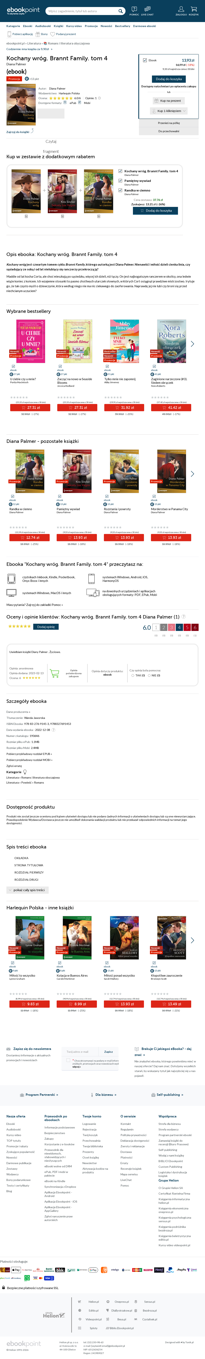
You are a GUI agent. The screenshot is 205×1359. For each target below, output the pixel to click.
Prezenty (88, 1151)
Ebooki (27, 26)
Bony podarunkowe (18, 1180)
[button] (192, 343)
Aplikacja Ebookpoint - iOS (60, 1201)
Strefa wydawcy (169, 1129)
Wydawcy (12, 1174)
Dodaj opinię (46, 627)
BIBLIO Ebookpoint (171, 1161)
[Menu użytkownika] (181, 11)
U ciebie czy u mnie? (23, 379)
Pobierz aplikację (22, 34)
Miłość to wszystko (22, 975)
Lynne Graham (17, 978)
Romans (39, 782)
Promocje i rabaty (17, 1146)
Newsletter (89, 1163)
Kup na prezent (170, 100)
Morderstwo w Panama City (169, 509)
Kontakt (126, 1123)
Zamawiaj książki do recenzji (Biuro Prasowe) (174, 1142)
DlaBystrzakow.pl (122, 1310)
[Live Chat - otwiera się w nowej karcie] (147, 11)
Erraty (124, 1163)
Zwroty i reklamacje (133, 1146)
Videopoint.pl (94, 1319)
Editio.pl (93, 1310)
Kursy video (74, 26)
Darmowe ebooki (144, 26)
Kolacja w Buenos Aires (72, 975)
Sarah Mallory (111, 978)
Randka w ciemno (137, 190)
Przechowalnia (91, 1140)
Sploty (93, 1328)
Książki (58, 26)
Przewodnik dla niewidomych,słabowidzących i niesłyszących (54, 1155)
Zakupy (49, 1138)
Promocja (14, 79)
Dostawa (126, 1151)
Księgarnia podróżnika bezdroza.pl (172, 1228)
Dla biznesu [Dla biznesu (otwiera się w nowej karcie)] (104, 1095)
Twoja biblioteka (92, 1146)
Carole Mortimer (66, 978)
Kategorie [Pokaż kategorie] (13, 26)
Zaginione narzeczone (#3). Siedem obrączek (169, 380)
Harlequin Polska (69, 93)
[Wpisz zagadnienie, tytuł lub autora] (80, 11)
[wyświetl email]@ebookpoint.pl (108, 1345)
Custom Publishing (170, 1166)
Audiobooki (43, 26)
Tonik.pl (189, 1342)
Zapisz (108, 1051)
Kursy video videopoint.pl (174, 1245)
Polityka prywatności (133, 1135)
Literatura (12, 777)
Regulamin (127, 1129)
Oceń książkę (90, 1157)
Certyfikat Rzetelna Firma (174, 1193)
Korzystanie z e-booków (59, 1144)
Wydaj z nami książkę (171, 1155)
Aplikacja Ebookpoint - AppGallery (58, 1208)
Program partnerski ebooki (175, 1135)
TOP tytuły (13, 1140)
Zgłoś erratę (14, 766)
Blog (9, 1191)
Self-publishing (168, 1149)
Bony (44, 34)
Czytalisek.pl (149, 1319)
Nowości (106, 26)
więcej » (76, 1066)
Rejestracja (89, 1129)
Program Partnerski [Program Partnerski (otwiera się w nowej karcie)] (40, 1095)
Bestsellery (122, 26)
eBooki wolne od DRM (58, 1166)
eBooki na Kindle (54, 1181)
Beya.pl (122, 1319)
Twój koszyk (90, 1135)
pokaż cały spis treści (29, 890)
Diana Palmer (57, 88)
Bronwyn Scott (159, 978)
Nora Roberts (158, 385)
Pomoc (56, 604)
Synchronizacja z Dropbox (60, 1186)
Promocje (91, 26)
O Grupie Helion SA (171, 1188)
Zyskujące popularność (20, 1151)
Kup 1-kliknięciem (169, 111)
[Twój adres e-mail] (82, 1051)
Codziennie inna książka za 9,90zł (27, 49)
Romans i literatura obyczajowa (40, 777)
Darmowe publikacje (18, 1163)
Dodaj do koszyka (169, 79)
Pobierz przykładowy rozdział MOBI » (29, 760)
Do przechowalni (169, 131)
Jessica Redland (65, 385)
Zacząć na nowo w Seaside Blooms (74, 380)
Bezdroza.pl (150, 1310)
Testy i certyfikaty (17, 1185)
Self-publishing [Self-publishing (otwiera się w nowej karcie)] (168, 1095)
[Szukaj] (121, 11)
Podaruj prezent (66, 34)
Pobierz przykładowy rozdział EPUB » (29, 754)
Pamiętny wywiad (138, 180)
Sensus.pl (149, 1301)
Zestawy (11, 1168)
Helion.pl (94, 1301)
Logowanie (89, 1123)
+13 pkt (34, 79)
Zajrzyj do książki (17, 132)
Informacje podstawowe (59, 1127)
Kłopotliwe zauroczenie (166, 975)
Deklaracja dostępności (135, 1140)
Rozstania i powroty (117, 509)
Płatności (126, 1157)
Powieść (26, 782)
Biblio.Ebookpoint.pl (122, 1328)
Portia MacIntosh (19, 382)
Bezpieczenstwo (54, 1133)
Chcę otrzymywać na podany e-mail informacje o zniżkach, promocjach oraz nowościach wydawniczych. (98, 1063)
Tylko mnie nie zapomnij (120, 379)
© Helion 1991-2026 (17, 1349)
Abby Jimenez (111, 382)
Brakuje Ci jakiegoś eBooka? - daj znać (163, 1052)
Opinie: (91, 98)
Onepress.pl (122, 1301)
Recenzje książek (131, 1168)
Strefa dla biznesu (170, 1123)
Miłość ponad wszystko (119, 975)
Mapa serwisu (129, 1174)
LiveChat (126, 1180)
